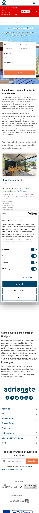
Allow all (19, 284)
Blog (4, 443)
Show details (28, 277)
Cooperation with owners (13, 438)
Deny (19, 298)
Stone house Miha (10, 180)
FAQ (3, 413)
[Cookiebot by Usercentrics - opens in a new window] (28, 213)
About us (6, 409)
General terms (8, 418)
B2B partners (8, 433)
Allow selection (19, 291)
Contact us (6, 428)
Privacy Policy (8, 423)
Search (19, 73)
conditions (19, 469)
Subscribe (32, 461)
